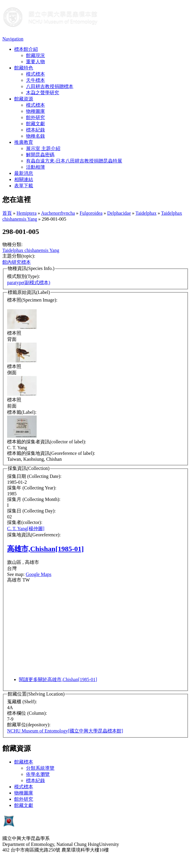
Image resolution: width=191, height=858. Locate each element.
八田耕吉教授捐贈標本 (49, 86)
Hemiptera (27, 213)
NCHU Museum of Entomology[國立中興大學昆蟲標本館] (65, 730)
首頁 (7, 213)
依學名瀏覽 (38, 774)
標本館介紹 (26, 49)
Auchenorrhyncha (58, 213)
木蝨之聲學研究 (42, 92)
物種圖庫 (35, 111)
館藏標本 (23, 761)
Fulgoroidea (91, 213)
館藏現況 (35, 55)
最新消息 (23, 173)
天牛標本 (35, 80)
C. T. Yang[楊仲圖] (25, 528)
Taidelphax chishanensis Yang (30, 250)
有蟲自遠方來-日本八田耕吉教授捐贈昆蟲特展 (74, 160)
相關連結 (23, 179)
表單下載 (23, 185)
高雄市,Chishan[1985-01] (45, 549)
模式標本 (35, 73)
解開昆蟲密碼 (40, 154)
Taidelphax (145, 213)
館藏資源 (23, 98)
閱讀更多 (58, 679)
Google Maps (38, 574)
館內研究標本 (16, 262)
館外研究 (35, 117)
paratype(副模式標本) (28, 282)
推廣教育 (23, 142)
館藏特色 (23, 67)
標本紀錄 (35, 129)
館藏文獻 (35, 123)
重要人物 (35, 61)
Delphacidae (119, 213)
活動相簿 (35, 167)
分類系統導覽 (40, 768)
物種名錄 (35, 136)
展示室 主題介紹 (43, 148)
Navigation (12, 38)
